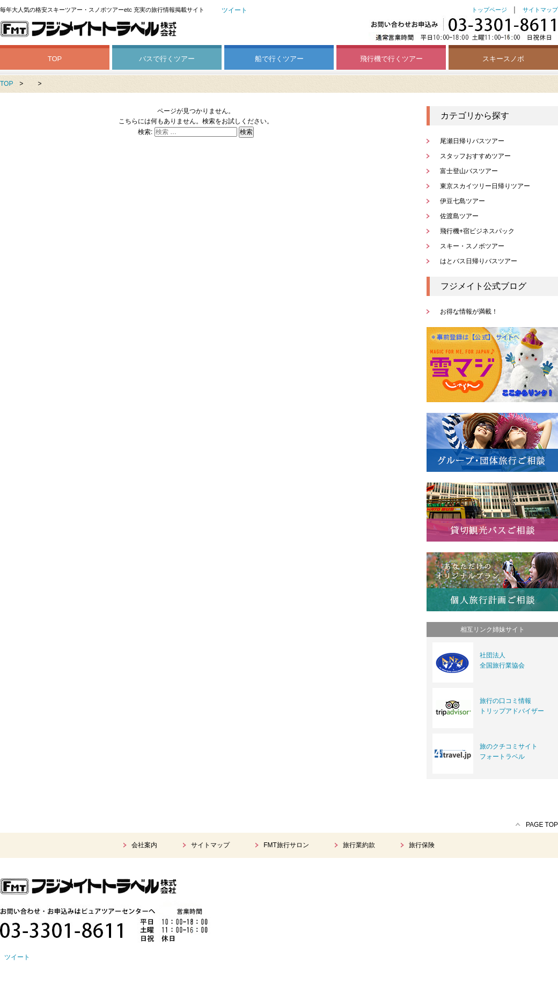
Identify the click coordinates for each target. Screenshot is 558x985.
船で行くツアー (279, 59)
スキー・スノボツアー (472, 246)
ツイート (234, 10)
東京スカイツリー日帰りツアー (485, 186)
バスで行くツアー (167, 59)
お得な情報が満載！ (469, 311)
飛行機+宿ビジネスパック (477, 231)
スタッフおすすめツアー (475, 156)
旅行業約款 (359, 845)
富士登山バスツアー (469, 171)
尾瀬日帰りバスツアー (472, 141)
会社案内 (144, 845)
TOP (55, 59)
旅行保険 (422, 845)
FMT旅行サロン (286, 845)
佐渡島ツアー (459, 216)
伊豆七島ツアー (462, 201)
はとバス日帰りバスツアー (478, 261)
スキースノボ (503, 59)
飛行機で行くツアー (391, 59)
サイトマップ (540, 9)
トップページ (489, 9)
